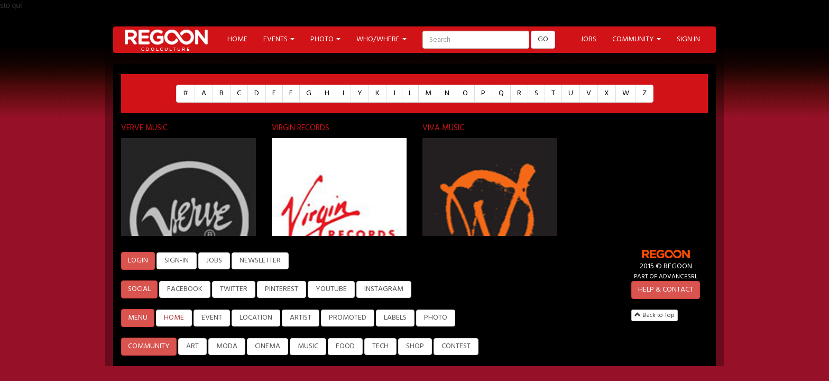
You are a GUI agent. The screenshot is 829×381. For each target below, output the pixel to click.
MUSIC (308, 346)
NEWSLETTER (260, 261)
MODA (226, 346)
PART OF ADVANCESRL (666, 276)
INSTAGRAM (383, 289)
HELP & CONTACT (665, 290)
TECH (380, 346)
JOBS (588, 39)
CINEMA (267, 346)
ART (192, 346)
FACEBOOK (184, 289)
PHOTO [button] (325, 39)
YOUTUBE (331, 289)
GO (543, 39)
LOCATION (256, 318)
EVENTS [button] (278, 39)
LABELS (395, 318)
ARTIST (300, 318)
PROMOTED (347, 318)
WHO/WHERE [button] (381, 39)
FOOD (345, 346)
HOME (237, 39)
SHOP (415, 346)
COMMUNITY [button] (636, 39)
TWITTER (233, 289)
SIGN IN (688, 39)
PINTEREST (281, 289)
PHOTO (435, 318)
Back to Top (654, 315)
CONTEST (456, 346)
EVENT (211, 318)
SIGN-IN (176, 261)
